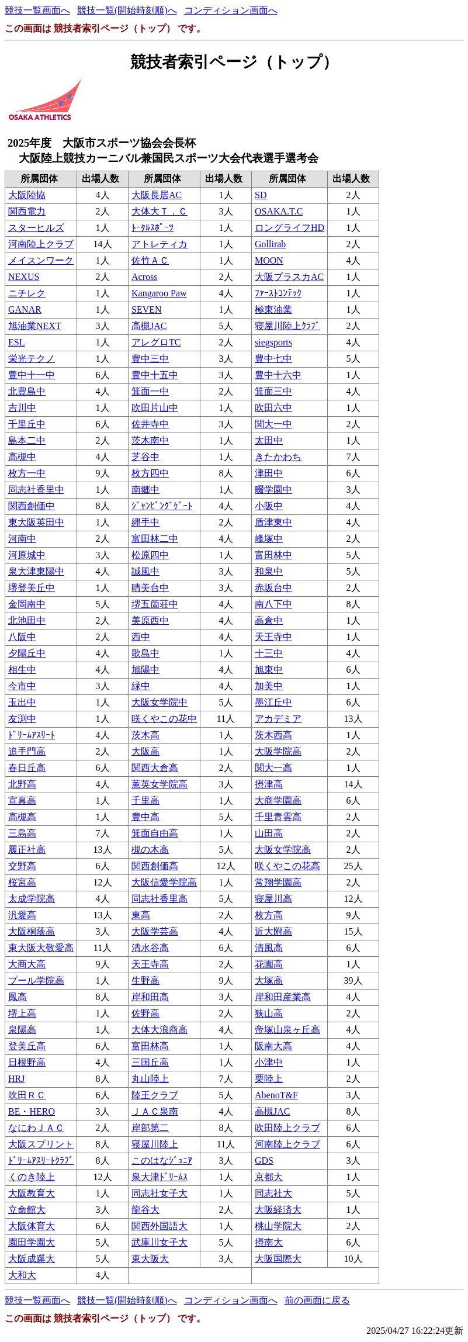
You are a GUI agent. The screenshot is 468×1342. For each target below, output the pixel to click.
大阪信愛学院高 (164, 882)
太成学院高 (31, 899)
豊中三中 (150, 359)
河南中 (22, 539)
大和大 (22, 1275)
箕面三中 (273, 391)
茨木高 (145, 735)
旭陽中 (145, 670)
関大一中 (273, 424)
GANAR (24, 309)
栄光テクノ (31, 359)
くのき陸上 (31, 1177)
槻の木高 (150, 850)
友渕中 (22, 719)
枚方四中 (150, 473)
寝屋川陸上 (154, 1144)
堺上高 (22, 1013)
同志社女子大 (159, 1193)
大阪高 (145, 751)
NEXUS (23, 277)
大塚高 (269, 980)
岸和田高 (150, 997)
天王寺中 (273, 637)
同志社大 (273, 1193)
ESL (16, 342)
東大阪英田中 (36, 522)
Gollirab (270, 244)
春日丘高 (27, 768)
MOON (269, 260)
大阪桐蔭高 (31, 931)
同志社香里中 (36, 489)
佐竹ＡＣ (150, 260)
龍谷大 (145, 1210)
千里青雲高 (278, 817)
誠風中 (145, 571)
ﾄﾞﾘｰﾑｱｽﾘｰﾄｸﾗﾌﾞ (41, 1160)
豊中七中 (273, 359)
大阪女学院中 (159, 702)
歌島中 (145, 653)
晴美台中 (150, 588)
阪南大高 (273, 1046)
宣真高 (22, 800)
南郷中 (145, 489)
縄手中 (145, 522)
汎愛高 (22, 915)
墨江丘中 (273, 702)
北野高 (22, 784)
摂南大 (269, 1242)
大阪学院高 (278, 751)
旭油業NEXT (34, 326)
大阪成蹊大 (31, 1259)
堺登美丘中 (31, 588)
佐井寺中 (150, 424)
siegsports (273, 342)
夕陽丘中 (27, 653)
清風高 (269, 948)
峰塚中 (269, 539)
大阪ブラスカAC (289, 277)
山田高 (269, 833)
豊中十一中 (31, 375)
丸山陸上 (150, 1079)
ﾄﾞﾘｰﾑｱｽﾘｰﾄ (31, 735)
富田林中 (273, 555)
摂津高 (269, 784)
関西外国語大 (159, 1226)
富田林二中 (154, 539)
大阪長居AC (156, 195)
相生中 (22, 670)
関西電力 (27, 211)
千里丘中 (27, 424)
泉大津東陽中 (36, 571)
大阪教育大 (31, 1193)
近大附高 (273, 931)
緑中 (140, 686)
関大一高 (273, 768)
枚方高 (269, 915)
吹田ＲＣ (27, 1095)
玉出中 (22, 702)
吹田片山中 (154, 408)
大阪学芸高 (154, 931)
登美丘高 (27, 1046)
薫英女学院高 (159, 784)
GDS (264, 1160)
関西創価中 (31, 506)
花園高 (269, 964)
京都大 (269, 1177)
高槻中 (22, 457)
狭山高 (269, 1013)
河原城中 (27, 555)
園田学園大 (31, 1242)
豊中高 (145, 817)
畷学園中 (273, 489)
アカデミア (278, 719)
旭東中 (269, 670)
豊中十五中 (154, 375)
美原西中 (150, 620)
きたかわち (278, 457)
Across (144, 277)
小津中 (269, 1062)
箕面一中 (150, 391)
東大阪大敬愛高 (41, 948)
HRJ (16, 1079)
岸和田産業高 (283, 997)
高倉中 (269, 620)
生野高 (145, 980)
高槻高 (22, 817)
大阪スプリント (41, 1144)
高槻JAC (149, 326)
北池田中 (27, 620)
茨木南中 (150, 440)
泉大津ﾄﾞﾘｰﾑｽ (159, 1177)
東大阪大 (150, 1259)
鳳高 (17, 997)
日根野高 (27, 1062)
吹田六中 (273, 408)
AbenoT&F (276, 1095)
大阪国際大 (278, 1259)
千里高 (145, 800)
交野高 (22, 866)
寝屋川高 (273, 899)
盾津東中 (273, 522)
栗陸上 (269, 1079)
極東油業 (273, 309)
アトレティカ (159, 244)
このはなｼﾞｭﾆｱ (161, 1160)
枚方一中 (27, 473)
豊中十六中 (278, 375)
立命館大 (27, 1210)
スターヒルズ (36, 228)
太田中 (269, 440)
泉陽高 (22, 1030)
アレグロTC (156, 342)
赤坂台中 (273, 588)
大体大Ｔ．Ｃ (159, 211)
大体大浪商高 (159, 1030)
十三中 (269, 653)
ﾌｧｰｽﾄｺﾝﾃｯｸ (278, 293)
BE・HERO (31, 1111)
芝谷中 (145, 457)
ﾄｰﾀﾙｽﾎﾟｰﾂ (152, 228)
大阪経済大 (278, 1210)
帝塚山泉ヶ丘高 (287, 1030)
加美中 (269, 686)
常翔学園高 (278, 882)
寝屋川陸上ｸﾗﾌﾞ (287, 326)
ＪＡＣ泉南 (154, 1111)
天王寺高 (150, 964)
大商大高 (27, 964)
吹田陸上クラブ (287, 1128)
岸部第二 (150, 1128)
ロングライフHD (289, 228)
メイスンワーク (41, 260)
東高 (140, 915)
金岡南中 (27, 604)
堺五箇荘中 (154, 604)
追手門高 (27, 751)
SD (260, 195)
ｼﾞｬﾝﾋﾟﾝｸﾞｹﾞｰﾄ (161, 506)
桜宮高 (22, 882)
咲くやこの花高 (287, 866)
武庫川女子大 (159, 1242)
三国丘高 (150, 1062)
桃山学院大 (278, 1226)
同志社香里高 (159, 899)
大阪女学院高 (283, 850)
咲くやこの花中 (164, 719)
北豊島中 (27, 391)
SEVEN (146, 309)
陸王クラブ (154, 1095)
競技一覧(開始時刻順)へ (127, 10)
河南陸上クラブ (41, 244)
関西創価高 (154, 866)
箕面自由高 (154, 833)
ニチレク (27, 293)
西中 (140, 637)
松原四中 (150, 555)
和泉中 (269, 571)
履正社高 (27, 850)
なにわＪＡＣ (36, 1128)
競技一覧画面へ (37, 10)
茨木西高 (273, 735)
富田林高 (150, 1046)
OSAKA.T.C (279, 211)
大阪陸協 (27, 195)
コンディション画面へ (231, 10)
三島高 (22, 833)
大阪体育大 (31, 1226)
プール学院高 (36, 980)
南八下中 (273, 604)
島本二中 (27, 440)
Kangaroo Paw (159, 293)
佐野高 (145, 1013)
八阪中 (22, 637)
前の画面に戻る (317, 1300)
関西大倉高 (154, 768)
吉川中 (22, 408)
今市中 (22, 686)
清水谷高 (150, 948)
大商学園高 (278, 800)
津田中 (269, 473)
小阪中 (269, 506)
